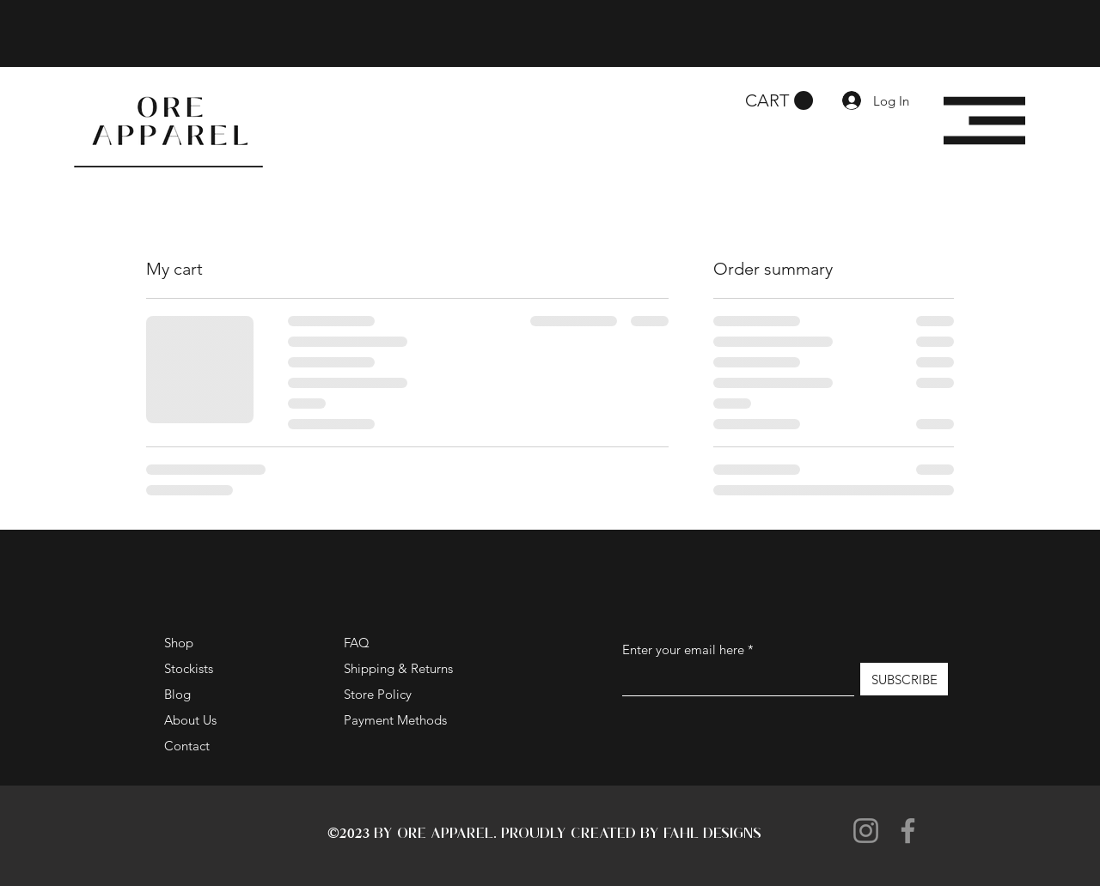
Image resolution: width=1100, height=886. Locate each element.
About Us (190, 720)
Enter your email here (683, 649)
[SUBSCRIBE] (904, 679)
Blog (177, 694)
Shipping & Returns (398, 668)
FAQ (357, 642)
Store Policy (378, 694)
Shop (178, 642)
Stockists (188, 668)
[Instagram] (866, 830)
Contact (187, 745)
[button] (779, 101)
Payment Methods (397, 720)
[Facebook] (908, 830)
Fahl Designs (712, 832)
